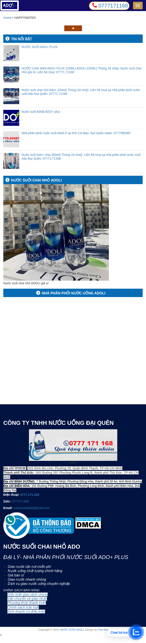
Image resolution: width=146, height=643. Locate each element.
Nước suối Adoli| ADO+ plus (41, 111)
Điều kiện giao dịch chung (27, 594)
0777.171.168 (29, 494)
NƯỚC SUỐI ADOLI (72, 629)
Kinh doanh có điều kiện (26, 611)
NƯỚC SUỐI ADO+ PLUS (40, 47)
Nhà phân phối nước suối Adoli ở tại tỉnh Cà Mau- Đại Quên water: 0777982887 (76, 133)
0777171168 (20, 501)
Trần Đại (103, 629)
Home (7, 17)
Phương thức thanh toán (26, 603)
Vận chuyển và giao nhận (27, 599)
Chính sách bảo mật (23, 607)
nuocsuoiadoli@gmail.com (31, 508)
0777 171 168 (14, 640)
